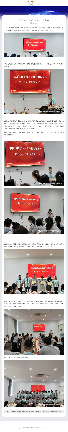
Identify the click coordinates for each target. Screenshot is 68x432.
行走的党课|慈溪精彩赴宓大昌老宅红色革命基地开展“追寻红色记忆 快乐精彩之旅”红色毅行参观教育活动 (34, 412)
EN (58, 3)
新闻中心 (32, 11)
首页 (25, 11)
